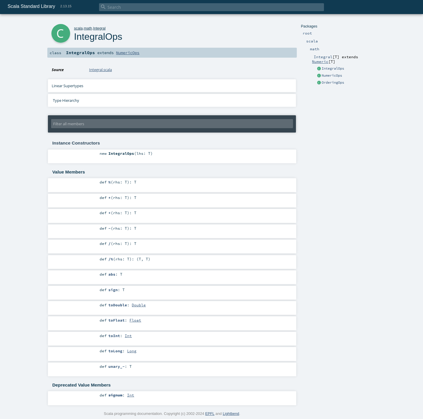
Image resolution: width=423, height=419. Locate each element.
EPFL (209, 413)
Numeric (320, 61)
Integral (99, 28)
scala (78, 28)
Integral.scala (100, 69)
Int (128, 335)
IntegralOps (333, 68)
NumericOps (332, 75)
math (88, 28)
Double (139, 305)
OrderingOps (333, 82)
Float (135, 320)
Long (131, 350)
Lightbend (231, 413)
